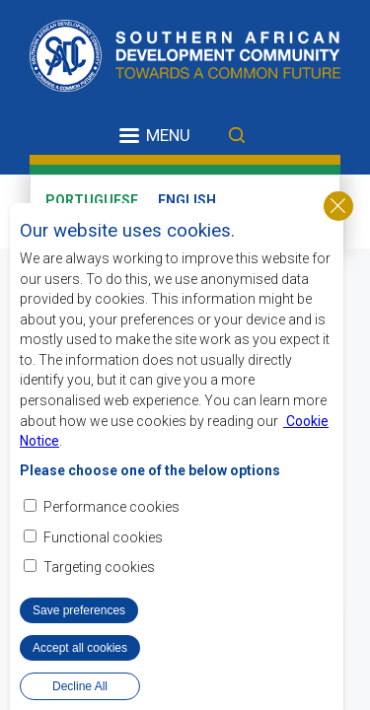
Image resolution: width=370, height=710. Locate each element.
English (187, 200)
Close (338, 230)
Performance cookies (111, 531)
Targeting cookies (99, 591)
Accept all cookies (80, 671)
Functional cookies (103, 561)
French (72, 219)
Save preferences (79, 634)
